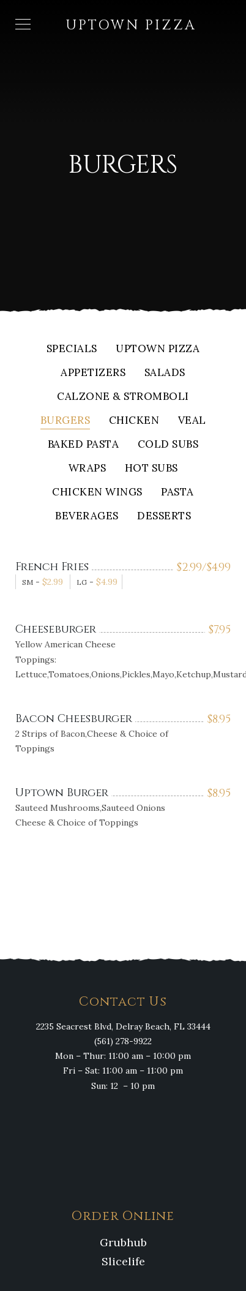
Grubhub (123, 1242)
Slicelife (123, 1261)
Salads (164, 373)
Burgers (65, 421)
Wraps (87, 469)
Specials (72, 349)
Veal (192, 421)
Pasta (177, 493)
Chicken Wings (97, 493)
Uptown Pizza (157, 349)
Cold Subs (168, 445)
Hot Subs (151, 469)
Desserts (164, 516)
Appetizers (93, 373)
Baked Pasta (83, 445)
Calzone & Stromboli (123, 397)
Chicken (134, 421)
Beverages (87, 516)
